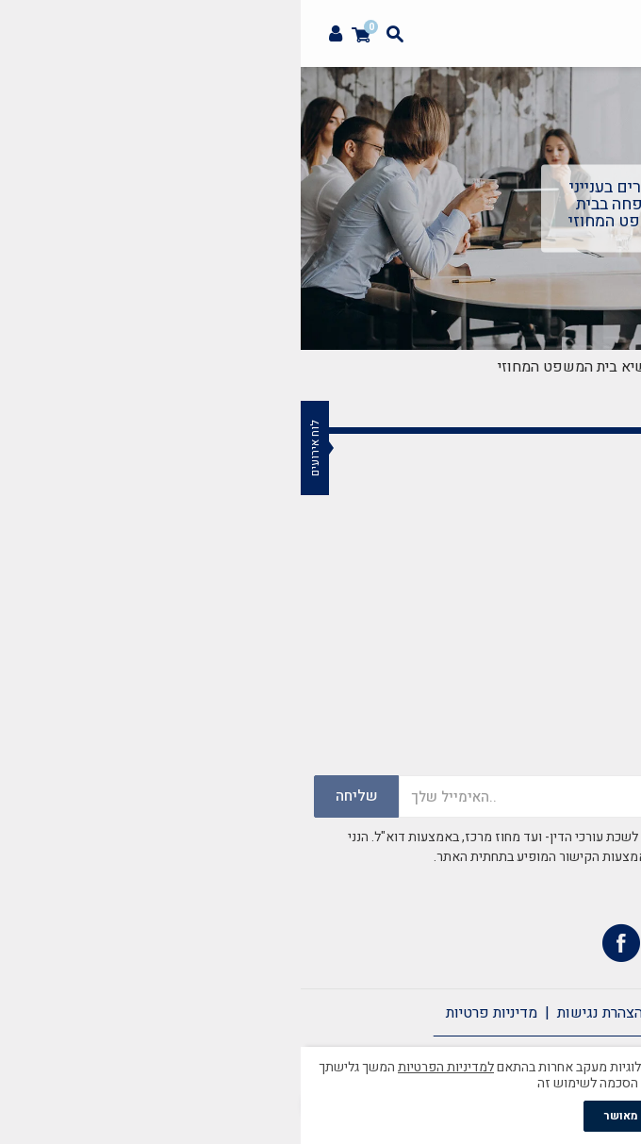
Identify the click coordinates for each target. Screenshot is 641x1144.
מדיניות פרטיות (191, 1013)
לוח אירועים (14, 448)
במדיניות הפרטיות (429, 877)
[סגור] (626, 1047)
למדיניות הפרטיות (145, 1067)
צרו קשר (470, 1013)
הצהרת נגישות (299, 1013)
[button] (616, 71)
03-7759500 (530, 651)
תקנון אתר (393, 1013)
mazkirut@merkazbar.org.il (478, 604)
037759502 (533, 674)
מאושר (320, 1115)
